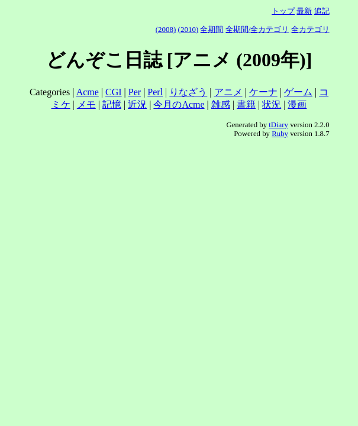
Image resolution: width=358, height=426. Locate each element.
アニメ (228, 92)
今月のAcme (178, 104)
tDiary (278, 125)
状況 (271, 104)
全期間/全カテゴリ (257, 29)
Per (134, 92)
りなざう (188, 92)
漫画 (297, 104)
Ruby (280, 134)
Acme (87, 92)
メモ (86, 104)
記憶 (111, 104)
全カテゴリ (310, 29)
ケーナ (263, 92)
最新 (304, 11)
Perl (155, 92)
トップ (283, 11)
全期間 (211, 29)
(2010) (188, 29)
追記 (322, 11)
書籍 (246, 104)
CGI (113, 92)
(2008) (166, 29)
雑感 (220, 104)
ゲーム (298, 92)
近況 (137, 104)
